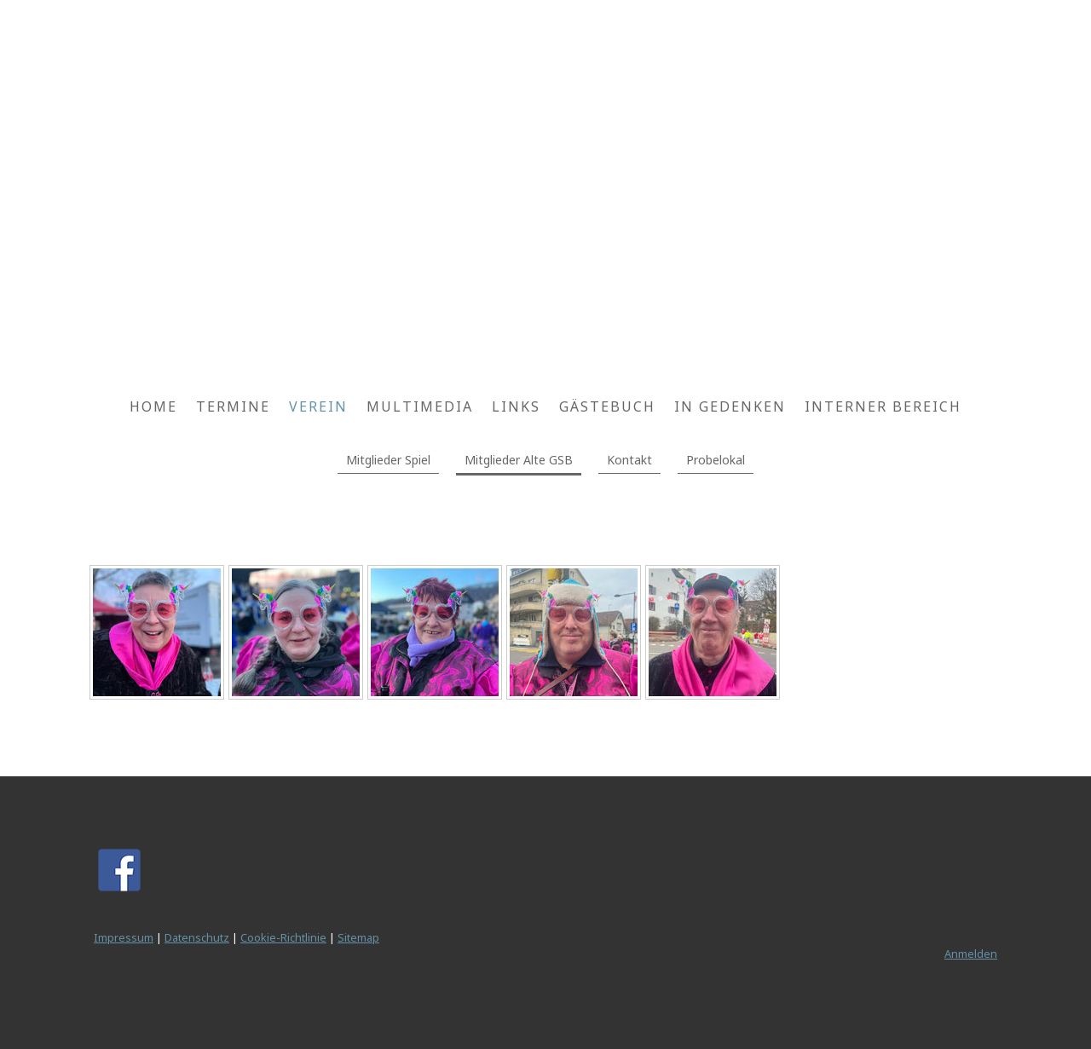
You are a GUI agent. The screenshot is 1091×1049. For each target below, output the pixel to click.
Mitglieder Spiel (388, 460)
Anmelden (970, 953)
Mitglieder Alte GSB (519, 460)
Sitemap (358, 937)
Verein (318, 406)
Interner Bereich (883, 406)
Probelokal (715, 460)
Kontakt (629, 460)
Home (153, 406)
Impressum (123, 937)
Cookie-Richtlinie (283, 937)
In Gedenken (730, 406)
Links (516, 406)
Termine (233, 406)
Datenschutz (197, 937)
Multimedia (420, 406)
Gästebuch (607, 406)
